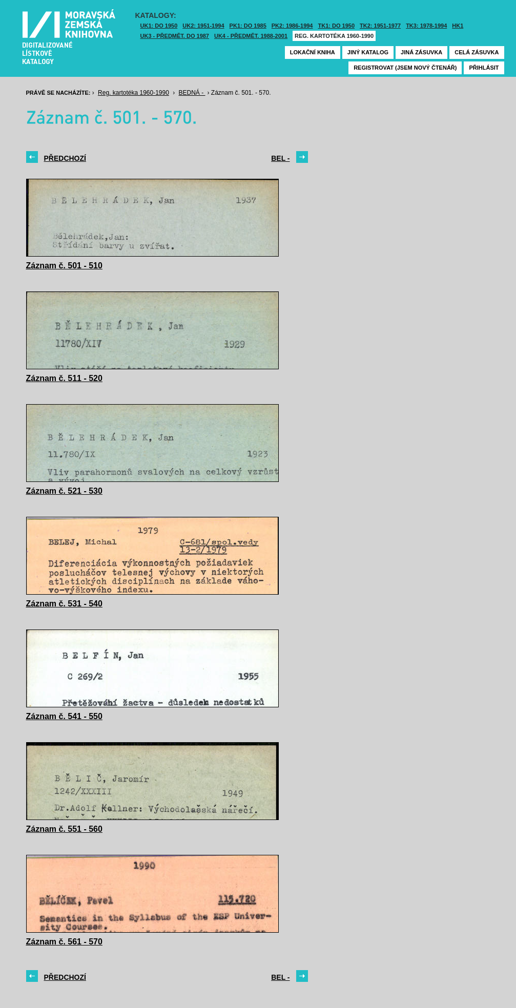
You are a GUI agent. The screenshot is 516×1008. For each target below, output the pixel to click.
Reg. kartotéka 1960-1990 (334, 36)
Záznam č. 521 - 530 (64, 491)
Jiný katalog (367, 52)
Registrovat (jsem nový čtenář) (405, 68)
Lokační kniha (312, 52)
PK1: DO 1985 (248, 26)
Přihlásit (484, 68)
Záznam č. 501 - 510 (64, 265)
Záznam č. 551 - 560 (64, 829)
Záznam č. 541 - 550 (64, 716)
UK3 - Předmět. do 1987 (174, 36)
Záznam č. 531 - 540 (64, 603)
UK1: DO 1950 (159, 26)
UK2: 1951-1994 (203, 26)
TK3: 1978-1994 (426, 26)
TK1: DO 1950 (336, 26)
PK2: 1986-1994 (292, 26)
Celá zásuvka (477, 52)
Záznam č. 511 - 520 (64, 378)
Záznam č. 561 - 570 (64, 941)
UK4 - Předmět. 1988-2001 (250, 36)
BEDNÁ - (192, 92)
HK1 (457, 26)
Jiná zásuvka (421, 52)
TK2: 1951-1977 (380, 26)
